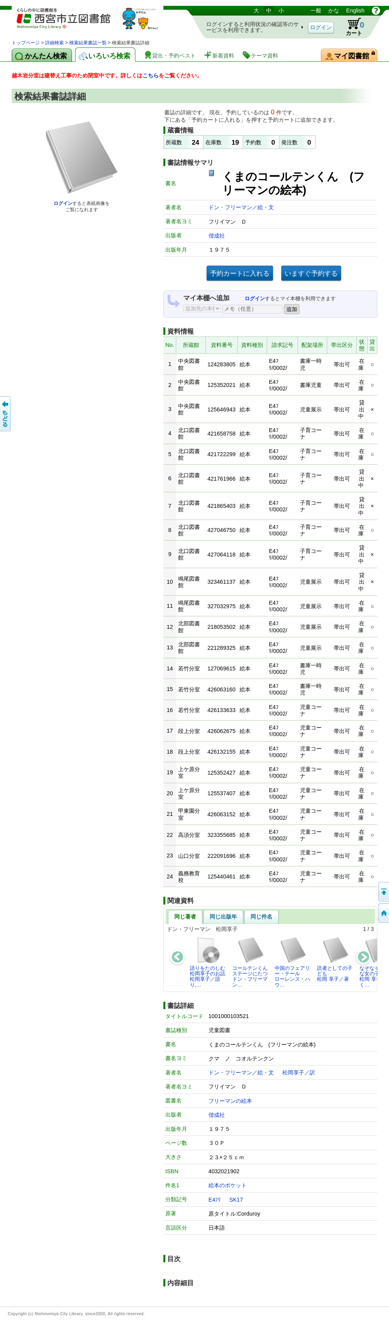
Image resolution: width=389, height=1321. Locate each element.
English (355, 10)
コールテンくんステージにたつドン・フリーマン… (250, 962)
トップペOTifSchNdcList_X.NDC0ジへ (383, 913)
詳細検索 (54, 42)
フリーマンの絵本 (230, 1101)
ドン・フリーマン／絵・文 (241, 207)
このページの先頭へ (383, 891)
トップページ (26, 42)
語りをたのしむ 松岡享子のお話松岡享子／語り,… (210, 962)
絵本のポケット (228, 1185)
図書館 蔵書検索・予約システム (93, 22)
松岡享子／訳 (298, 1072)
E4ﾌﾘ (215, 1200)
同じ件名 (261, 916)
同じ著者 (185, 916)
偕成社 (217, 236)
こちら (150, 75)
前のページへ (6, 413)
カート (351, 26)
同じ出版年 (223, 916)
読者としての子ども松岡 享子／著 (334, 959)
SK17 (236, 1200)
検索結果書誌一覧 (88, 42)
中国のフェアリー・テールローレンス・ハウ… (292, 962)
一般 (315, 10)
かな (333, 10)
